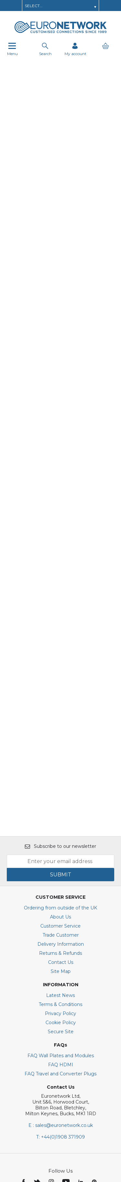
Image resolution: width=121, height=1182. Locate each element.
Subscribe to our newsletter (60, 737)
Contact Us (60, 853)
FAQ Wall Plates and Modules (60, 946)
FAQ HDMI (60, 955)
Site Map (61, 862)
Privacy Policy (60, 904)
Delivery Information (60, 835)
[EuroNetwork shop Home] (61, 32)
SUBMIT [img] (60, 765)
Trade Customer (61, 826)
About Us (60, 808)
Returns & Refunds (60, 844)
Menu (12, 49)
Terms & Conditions (60, 895)
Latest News (60, 886)
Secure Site (61, 922)
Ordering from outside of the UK (60, 799)
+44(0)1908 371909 (60, 1028)
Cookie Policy (60, 913)
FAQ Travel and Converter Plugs (60, 964)
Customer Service (60, 817)
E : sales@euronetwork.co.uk (60, 1016)
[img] (24, 1072)
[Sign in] (75, 49)
